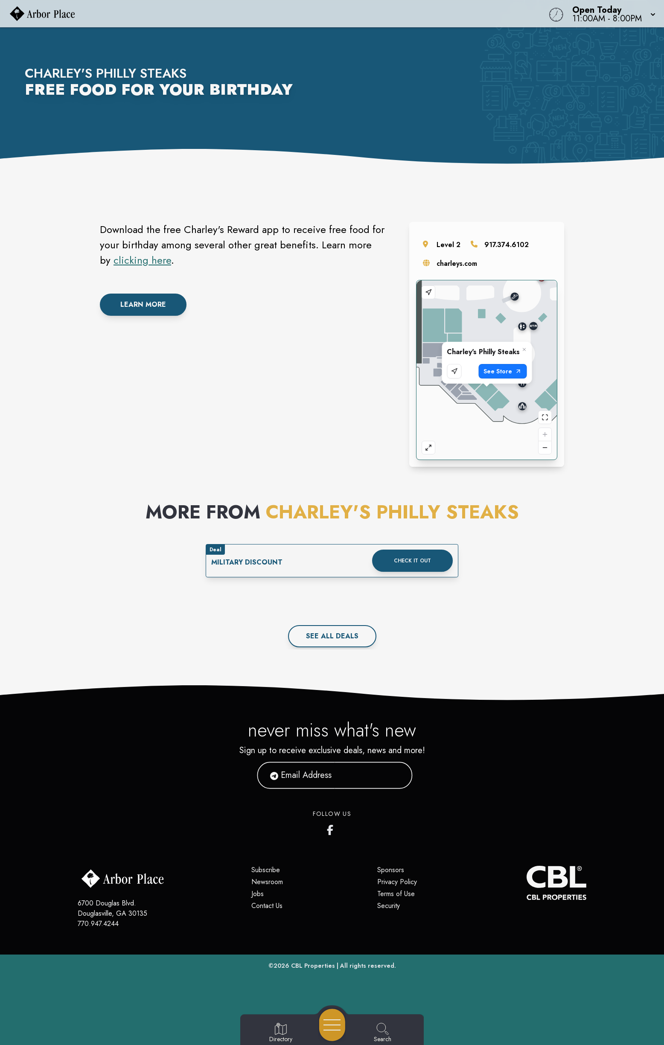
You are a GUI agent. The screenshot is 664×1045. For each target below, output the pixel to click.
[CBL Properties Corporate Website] (526, 883)
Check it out (412, 561)
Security (388, 906)
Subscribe (265, 870)
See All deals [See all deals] (332, 636)
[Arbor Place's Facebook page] (332, 828)
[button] (611, 13)
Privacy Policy (397, 882)
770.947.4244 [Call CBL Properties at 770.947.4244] (98, 924)
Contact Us (266, 906)
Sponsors (390, 870)
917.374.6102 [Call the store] (506, 245)
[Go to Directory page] (280, 1033)
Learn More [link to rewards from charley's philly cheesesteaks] (143, 304)
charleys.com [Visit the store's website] (457, 263)
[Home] (251, 13)
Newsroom (267, 882)
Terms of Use (396, 894)
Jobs (257, 894)
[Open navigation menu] (332, 1024)
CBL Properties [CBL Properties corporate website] (313, 965)
